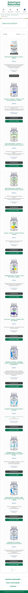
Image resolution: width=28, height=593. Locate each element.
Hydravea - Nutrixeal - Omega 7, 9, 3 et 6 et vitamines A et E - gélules (14, 99)
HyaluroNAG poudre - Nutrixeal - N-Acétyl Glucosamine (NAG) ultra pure (14, 189)
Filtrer (5, 34)
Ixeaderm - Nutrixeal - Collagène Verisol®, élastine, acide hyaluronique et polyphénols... (14, 363)
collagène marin (14, 416)
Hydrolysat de (8, 416)
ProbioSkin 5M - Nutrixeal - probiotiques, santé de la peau (14, 543)
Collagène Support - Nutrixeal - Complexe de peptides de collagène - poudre (14, 454)
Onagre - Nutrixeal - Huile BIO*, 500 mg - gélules (14, 233)
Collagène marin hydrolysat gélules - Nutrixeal (14, 409)
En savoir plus (14, 75)
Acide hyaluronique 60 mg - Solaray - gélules (14, 57)
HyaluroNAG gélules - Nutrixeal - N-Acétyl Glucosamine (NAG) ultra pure (14, 144)
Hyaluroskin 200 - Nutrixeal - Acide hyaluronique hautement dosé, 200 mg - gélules (14, 499)
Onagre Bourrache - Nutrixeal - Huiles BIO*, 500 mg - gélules (14, 276)
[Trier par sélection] (19, 34)
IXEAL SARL (11, 591)
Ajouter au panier (14, 121)
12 (24, 34)
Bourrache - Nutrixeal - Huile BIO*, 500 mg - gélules (14, 320)
